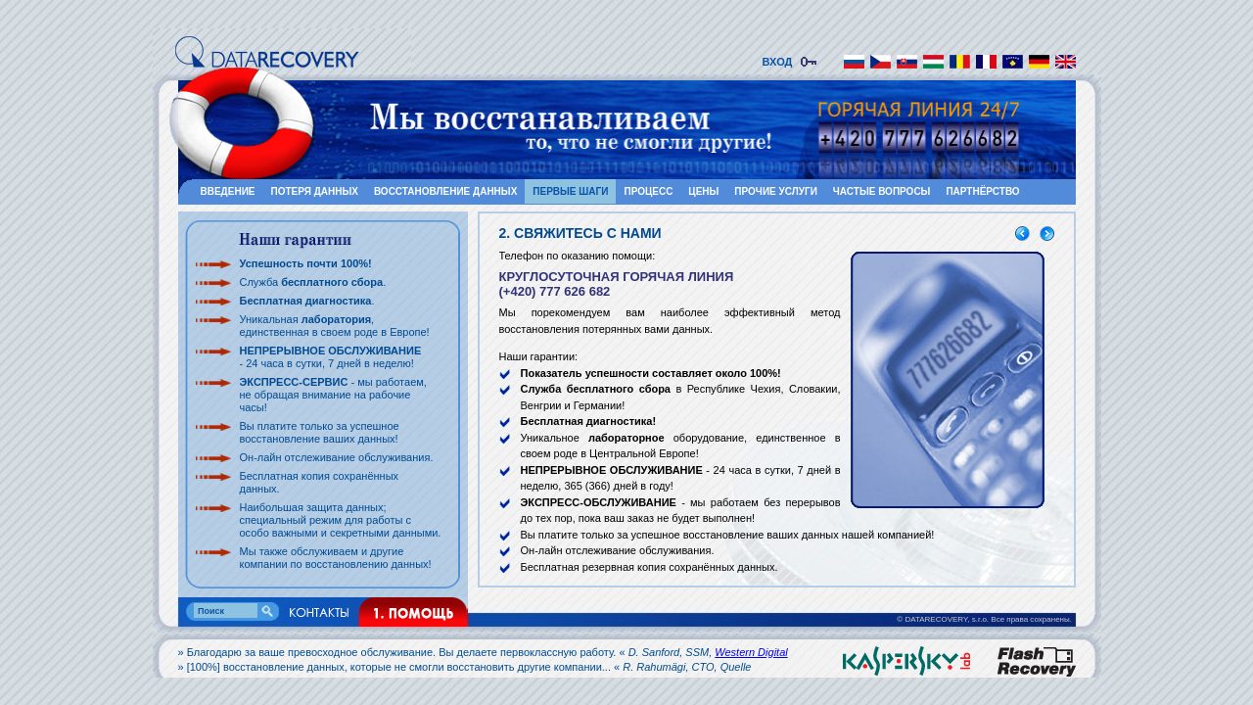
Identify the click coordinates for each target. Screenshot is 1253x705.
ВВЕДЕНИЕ (228, 191)
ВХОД (781, 62)
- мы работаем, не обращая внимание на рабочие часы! (333, 394)
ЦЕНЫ (703, 191)
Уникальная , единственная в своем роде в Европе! (335, 325)
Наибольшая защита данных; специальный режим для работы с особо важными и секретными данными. (340, 520)
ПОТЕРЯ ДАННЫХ (314, 191)
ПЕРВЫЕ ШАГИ (570, 191)
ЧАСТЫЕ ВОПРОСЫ (882, 191)
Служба (312, 282)
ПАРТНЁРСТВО (982, 191)
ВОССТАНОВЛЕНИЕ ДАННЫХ (445, 191)
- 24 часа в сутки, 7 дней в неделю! (331, 357)
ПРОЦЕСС (648, 191)
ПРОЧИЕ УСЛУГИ (775, 191)
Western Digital (751, 652)
